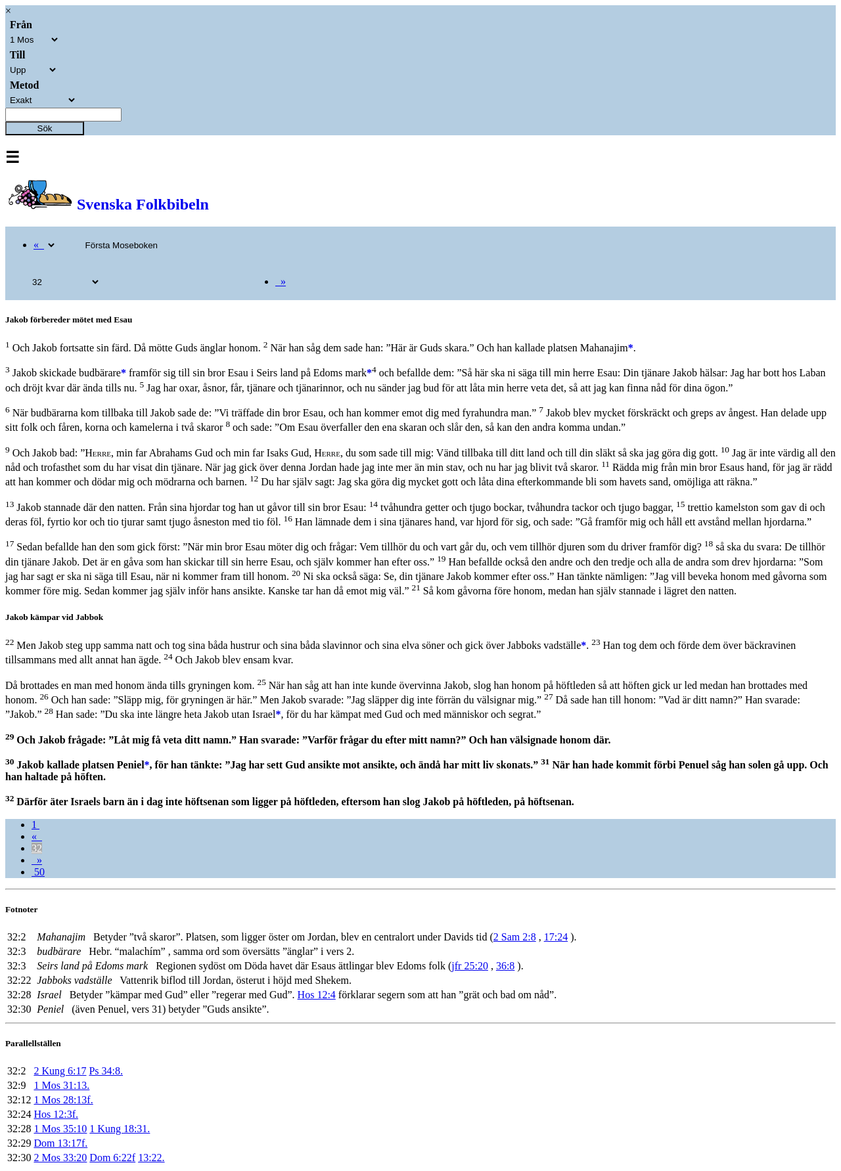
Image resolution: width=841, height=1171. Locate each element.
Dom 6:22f (112, 1157)
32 (37, 848)
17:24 (556, 936)
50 (38, 871)
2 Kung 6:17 (60, 1070)
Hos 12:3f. (56, 1114)
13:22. (151, 1157)
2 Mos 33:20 (60, 1157)
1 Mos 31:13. (61, 1085)
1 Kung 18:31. (119, 1128)
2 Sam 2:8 (514, 936)
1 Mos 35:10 (60, 1128)
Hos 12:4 (317, 994)
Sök (45, 128)
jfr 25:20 (469, 965)
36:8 (505, 965)
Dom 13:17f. (60, 1143)
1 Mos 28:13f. (63, 1099)
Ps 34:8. (106, 1070)
